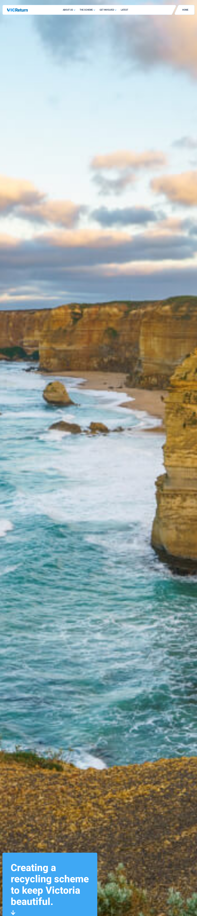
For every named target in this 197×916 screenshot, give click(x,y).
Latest (124, 10)
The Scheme (86, 10)
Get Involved (107, 10)
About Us (68, 10)
